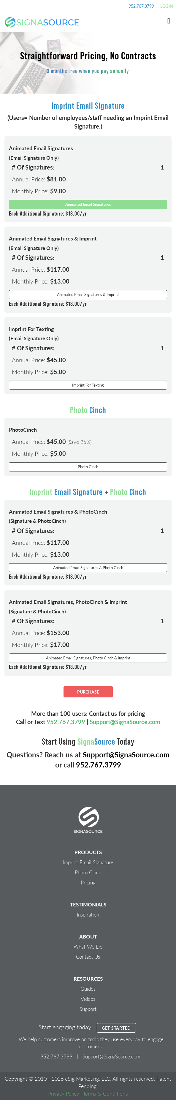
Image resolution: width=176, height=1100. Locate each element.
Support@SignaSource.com (125, 722)
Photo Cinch (88, 466)
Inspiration (88, 914)
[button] (169, 21)
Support (88, 1008)
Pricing (88, 882)
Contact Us (88, 956)
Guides (88, 988)
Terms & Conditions (105, 1093)
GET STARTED (116, 1028)
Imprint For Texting (88, 385)
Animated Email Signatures (88, 204)
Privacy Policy (63, 1093)
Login (166, 6)
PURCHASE (88, 692)
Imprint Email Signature (88, 862)
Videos (88, 998)
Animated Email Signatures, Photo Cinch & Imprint (88, 658)
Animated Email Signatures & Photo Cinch (88, 567)
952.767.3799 (141, 6)
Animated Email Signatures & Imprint (88, 294)
